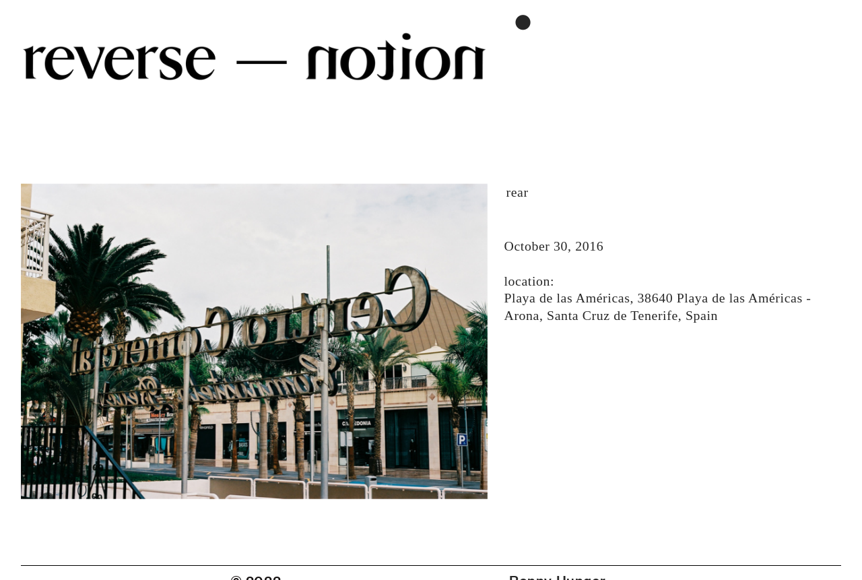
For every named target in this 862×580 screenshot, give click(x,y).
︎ (523, 22)
